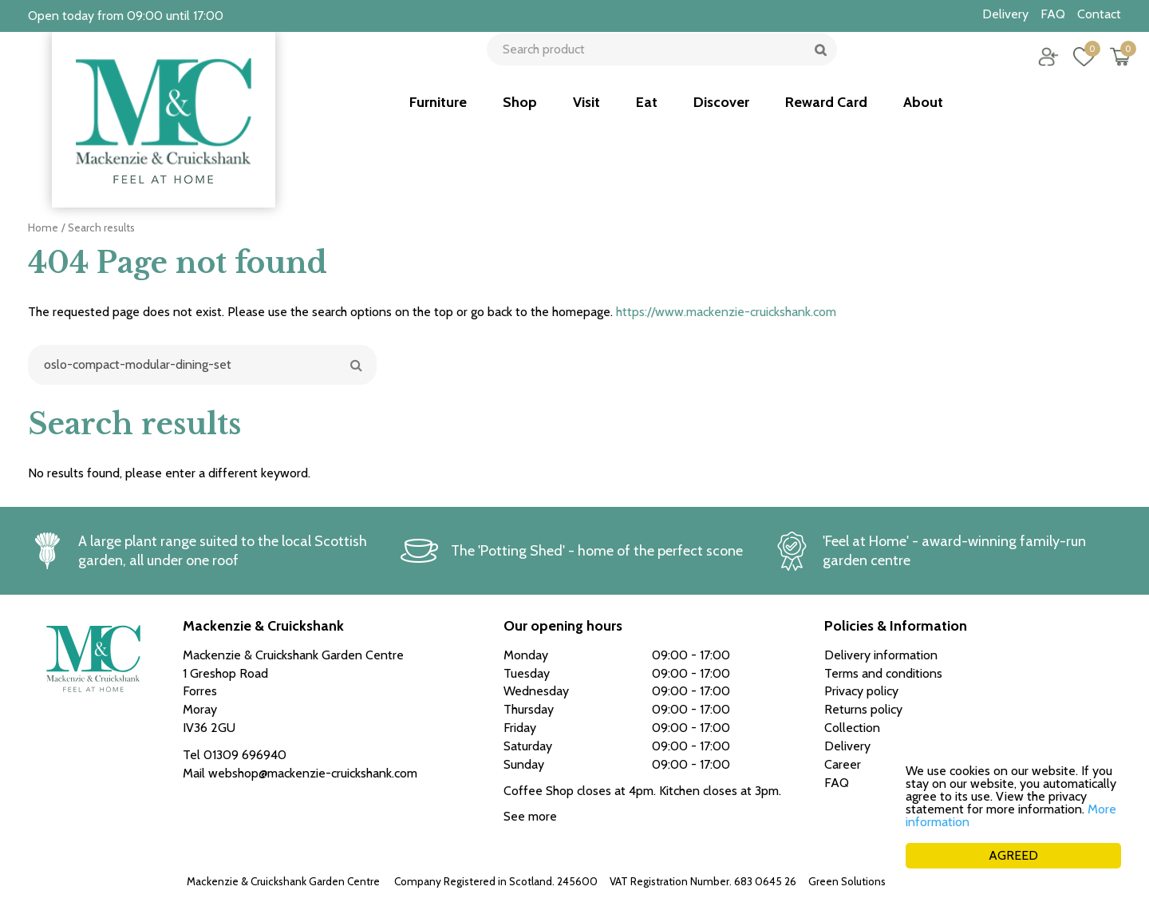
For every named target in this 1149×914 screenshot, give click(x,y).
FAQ (836, 782)
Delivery (847, 746)
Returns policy (863, 709)
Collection (852, 727)
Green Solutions (847, 881)
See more (530, 816)
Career (842, 764)
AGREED (1013, 855)
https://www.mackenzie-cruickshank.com (726, 311)
